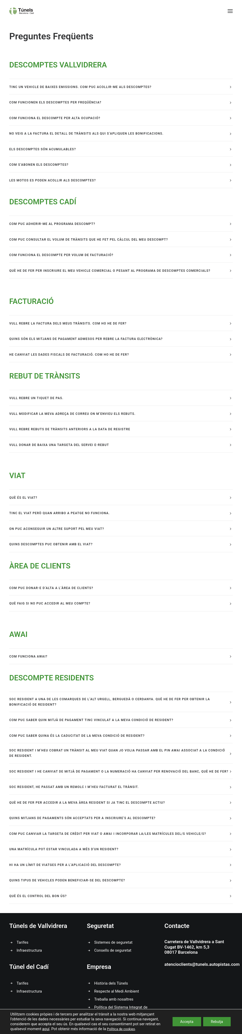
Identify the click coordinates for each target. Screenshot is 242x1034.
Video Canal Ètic (209, 1030)
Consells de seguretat (112, 950)
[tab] (121, 87)
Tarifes (23, 942)
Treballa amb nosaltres (113, 999)
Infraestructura (29, 950)
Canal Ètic (182, 1030)
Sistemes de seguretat (113, 942)
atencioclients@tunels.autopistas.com (201, 964)
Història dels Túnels (111, 983)
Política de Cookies (153, 1030)
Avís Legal (83, 1030)
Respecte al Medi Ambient (116, 991)
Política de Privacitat (114, 1030)
